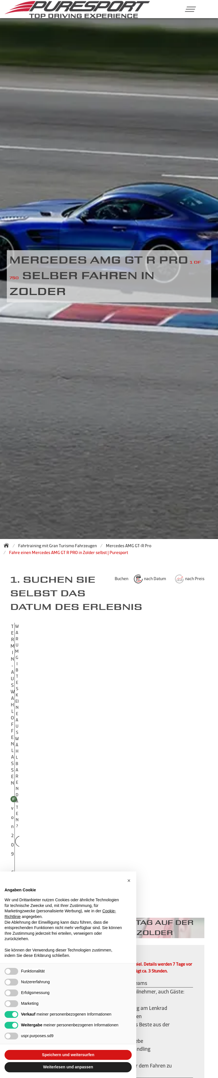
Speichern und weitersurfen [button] (68, 1054)
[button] (188, 9)
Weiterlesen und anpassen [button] (68, 1067)
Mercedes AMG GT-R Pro (128, 546)
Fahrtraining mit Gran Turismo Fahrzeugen (57, 546)
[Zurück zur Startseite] (7, 545)
